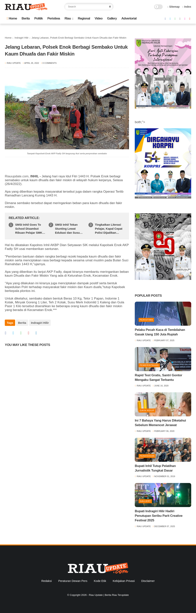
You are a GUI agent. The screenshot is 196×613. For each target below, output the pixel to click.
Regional (84, 18)
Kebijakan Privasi (124, 580)
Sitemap (173, 6)
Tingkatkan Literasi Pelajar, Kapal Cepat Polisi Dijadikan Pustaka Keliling (108, 229)
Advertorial (128, 18)
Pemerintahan (149, 365)
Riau (68, 18)
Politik (38, 18)
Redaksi (46, 580)
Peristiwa (53, 18)
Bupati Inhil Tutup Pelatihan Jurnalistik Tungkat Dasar (155, 468)
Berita (26, 18)
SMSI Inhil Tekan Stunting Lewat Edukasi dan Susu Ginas (67, 229)
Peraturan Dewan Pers (72, 580)
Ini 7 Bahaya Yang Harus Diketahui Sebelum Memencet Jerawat (160, 423)
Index (186, 6)
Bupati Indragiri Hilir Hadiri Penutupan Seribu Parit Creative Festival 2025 (158, 515)
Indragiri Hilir (22, 37)
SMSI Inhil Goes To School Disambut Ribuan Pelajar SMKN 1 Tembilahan (29, 229)
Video (98, 18)
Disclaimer (148, 580)
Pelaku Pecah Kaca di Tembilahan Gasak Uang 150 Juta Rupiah (160, 332)
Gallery (112, 18)
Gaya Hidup (147, 410)
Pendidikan (147, 456)
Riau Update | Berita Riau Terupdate (109, 595)
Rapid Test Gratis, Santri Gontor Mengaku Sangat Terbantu (158, 377)
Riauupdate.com (17, 176)
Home (12, 18)
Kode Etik (100, 580)
